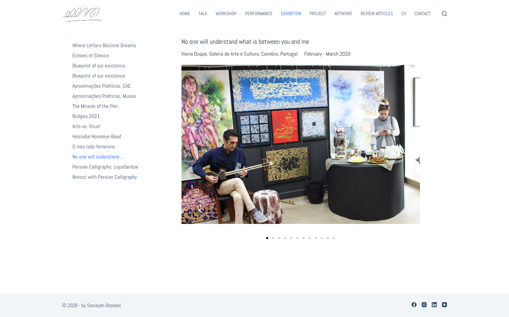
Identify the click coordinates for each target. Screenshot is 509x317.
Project (318, 13)
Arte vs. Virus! (87, 126)
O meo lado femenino (94, 146)
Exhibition (291, 13)
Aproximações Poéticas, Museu (104, 95)
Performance (259, 13)
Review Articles (377, 13)
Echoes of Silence (91, 55)
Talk (203, 13)
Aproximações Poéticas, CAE (102, 85)
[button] (267, 238)
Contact (423, 13)
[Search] (444, 13)
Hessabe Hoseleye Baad (97, 136)
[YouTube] (444, 304)
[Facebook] (414, 304)
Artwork (343, 13)
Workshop (226, 13)
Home (184, 13)
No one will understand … (98, 156)
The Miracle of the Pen (95, 106)
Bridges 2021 (86, 116)
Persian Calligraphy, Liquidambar (106, 166)
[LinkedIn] (434, 304)
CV (403, 13)
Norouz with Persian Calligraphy (105, 176)
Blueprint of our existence (99, 65)
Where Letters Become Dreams (104, 45)
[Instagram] (424, 304)
